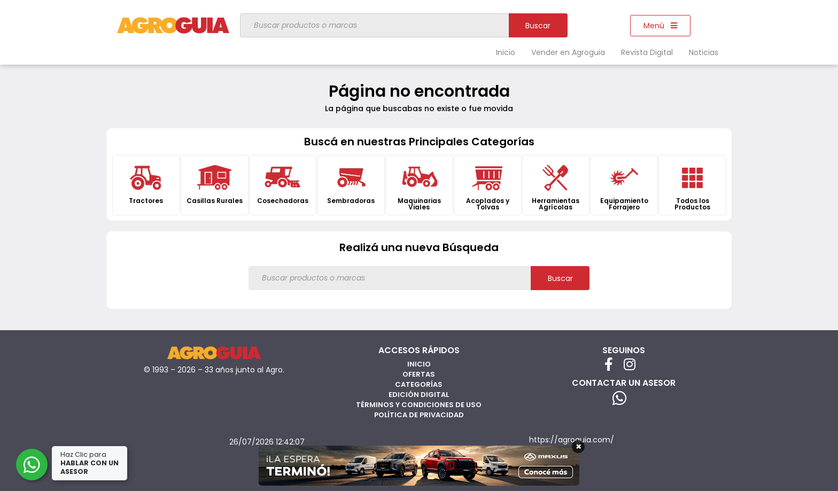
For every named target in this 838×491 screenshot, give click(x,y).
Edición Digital (419, 394)
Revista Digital (647, 52)
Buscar (537, 25)
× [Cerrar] (578, 446)
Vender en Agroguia (568, 52)
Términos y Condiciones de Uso (419, 405)
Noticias (703, 52)
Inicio (505, 52)
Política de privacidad (419, 415)
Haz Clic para (90, 463)
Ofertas (418, 374)
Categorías (419, 384)
